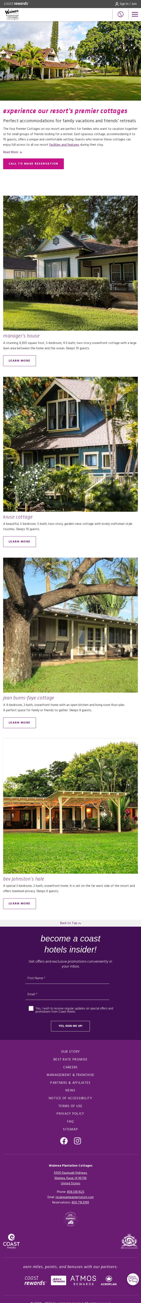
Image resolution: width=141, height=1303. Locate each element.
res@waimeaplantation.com (75, 1197)
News (70, 1090)
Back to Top (70, 923)
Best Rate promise (70, 1059)
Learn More (19, 360)
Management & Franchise (70, 1075)
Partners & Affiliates (70, 1083)
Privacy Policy (70, 1114)
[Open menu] (135, 14)
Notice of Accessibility (70, 1098)
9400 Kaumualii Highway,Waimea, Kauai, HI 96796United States (70, 1178)
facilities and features (64, 144)
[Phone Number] (120, 14)
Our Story (70, 1052)
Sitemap (70, 1129)
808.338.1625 (75, 1192)
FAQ (70, 1121)
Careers (70, 1067)
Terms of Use (70, 1106)
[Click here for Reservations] (80, 1202)
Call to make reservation (33, 163)
